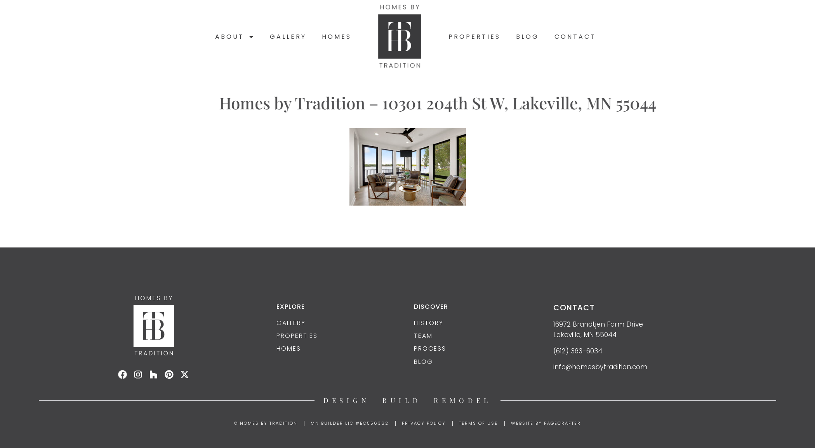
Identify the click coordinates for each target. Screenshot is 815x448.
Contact (575, 36)
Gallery (288, 36)
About (234, 36)
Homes (336, 36)
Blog (527, 36)
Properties (474, 36)
